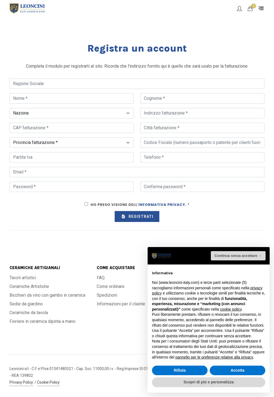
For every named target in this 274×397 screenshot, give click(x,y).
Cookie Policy (48, 382)
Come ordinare (110, 286)
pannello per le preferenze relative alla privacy (214, 357)
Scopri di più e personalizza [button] (209, 382)
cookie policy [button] (231, 309)
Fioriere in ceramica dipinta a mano (42, 321)
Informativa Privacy (161, 204)
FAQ (101, 277)
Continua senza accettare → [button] (238, 256)
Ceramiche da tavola (29, 312)
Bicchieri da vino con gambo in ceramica (47, 295)
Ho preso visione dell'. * (140, 204)
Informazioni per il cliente (121, 303)
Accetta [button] (238, 370)
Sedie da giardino (26, 303)
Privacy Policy (21, 382)
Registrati (137, 216)
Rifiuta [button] (180, 370)
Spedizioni (107, 295)
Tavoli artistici (23, 277)
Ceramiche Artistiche (29, 286)
